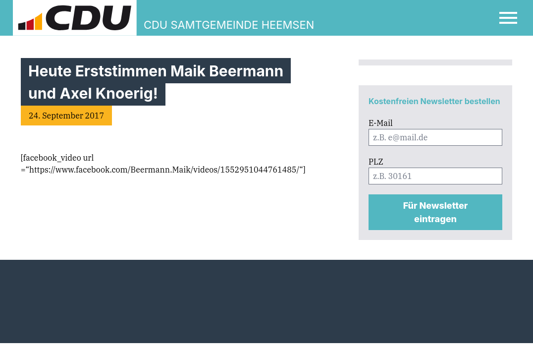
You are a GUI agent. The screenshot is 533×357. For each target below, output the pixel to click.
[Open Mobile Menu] (508, 18)
